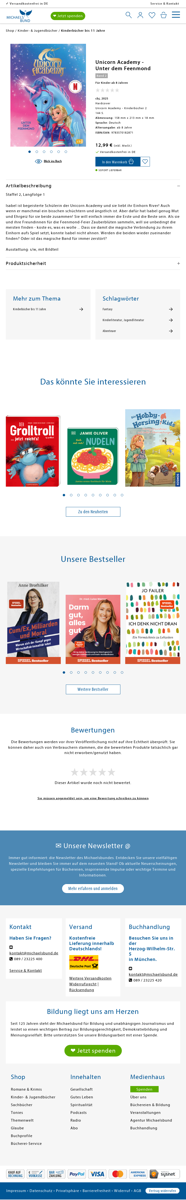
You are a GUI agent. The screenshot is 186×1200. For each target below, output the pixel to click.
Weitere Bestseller (93, 689)
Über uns (138, 1097)
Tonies (17, 1112)
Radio (75, 1120)
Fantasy (108, 309)
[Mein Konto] (140, 15)
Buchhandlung (143, 1128)
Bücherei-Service (26, 1143)
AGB (137, 1191)
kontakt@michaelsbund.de (33, 953)
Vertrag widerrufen (162, 1191)
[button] (64, 495)
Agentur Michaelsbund (151, 1120)
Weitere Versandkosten (90, 978)
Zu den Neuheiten (93, 511)
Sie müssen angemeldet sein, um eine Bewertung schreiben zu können (93, 798)
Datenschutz (41, 1191)
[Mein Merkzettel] (151, 15)
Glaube (17, 1128)
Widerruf (122, 1191)
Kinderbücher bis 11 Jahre (29, 309)
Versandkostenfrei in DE (60, 3)
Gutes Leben (81, 1097)
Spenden (144, 1089)
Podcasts (78, 1112)
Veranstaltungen (145, 1112)
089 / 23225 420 (147, 980)
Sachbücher (21, 1105)
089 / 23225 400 (28, 959)
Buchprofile (21, 1136)
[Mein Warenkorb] (163, 15)
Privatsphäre (67, 1191)
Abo (74, 1128)
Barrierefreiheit (97, 1191)
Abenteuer (109, 331)
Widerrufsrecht (83, 984)
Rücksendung (81, 990)
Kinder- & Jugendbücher (33, 1097)
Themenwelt (22, 1120)
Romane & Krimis (26, 1089)
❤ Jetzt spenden (68, 16)
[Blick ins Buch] (48, 161)
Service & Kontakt (164, 3)
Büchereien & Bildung (150, 1105)
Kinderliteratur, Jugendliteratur (123, 320)
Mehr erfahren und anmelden (93, 888)
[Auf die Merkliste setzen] (145, 161)
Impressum (16, 1191)
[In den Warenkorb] (117, 161)
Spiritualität (81, 1105)
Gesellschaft (81, 1089)
